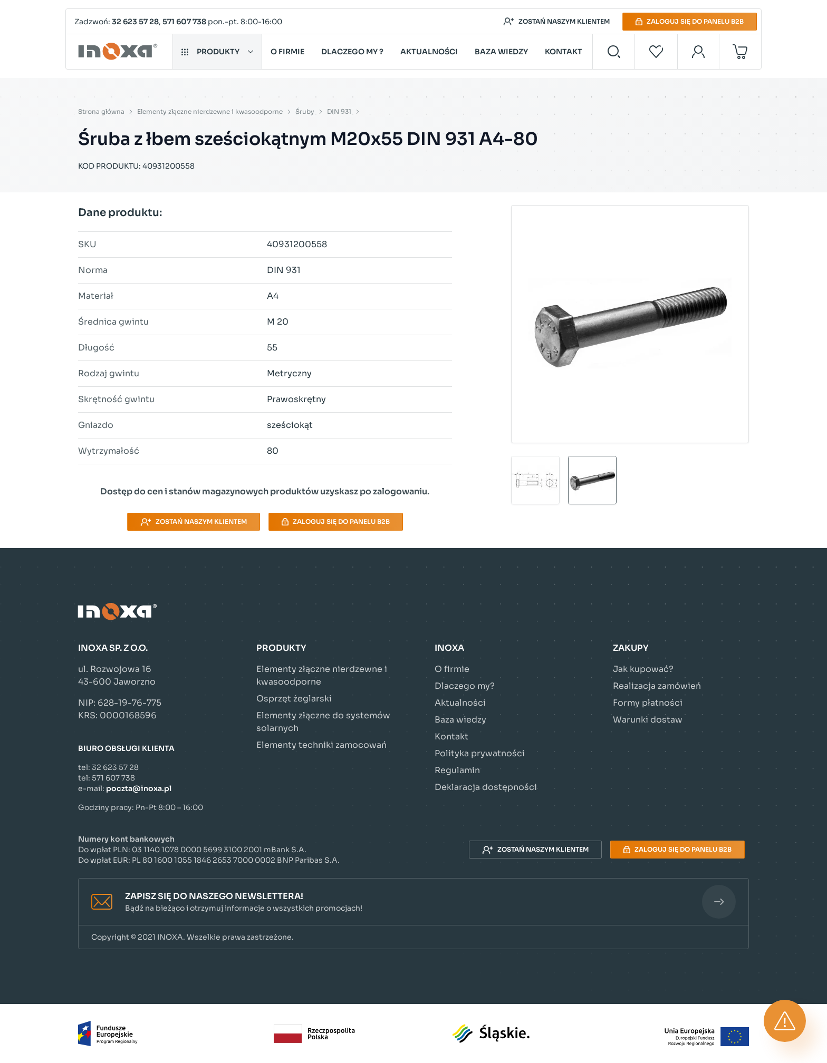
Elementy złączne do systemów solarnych (323, 722)
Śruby (304, 111)
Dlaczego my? (465, 685)
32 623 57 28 (135, 21)
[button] (413, 902)
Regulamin (457, 770)
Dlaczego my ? (352, 51)
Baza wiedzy (501, 51)
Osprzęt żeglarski (294, 698)
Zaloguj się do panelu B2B (690, 21)
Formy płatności (647, 702)
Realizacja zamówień (657, 685)
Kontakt (563, 51)
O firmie (287, 51)
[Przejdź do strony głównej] (119, 51)
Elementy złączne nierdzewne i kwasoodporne (210, 111)
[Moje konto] (698, 51)
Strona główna (101, 111)
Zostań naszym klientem (556, 21)
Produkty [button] (217, 51)
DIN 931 (339, 111)
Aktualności (429, 51)
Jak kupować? (643, 669)
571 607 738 (184, 21)
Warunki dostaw (647, 719)
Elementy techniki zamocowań (321, 744)
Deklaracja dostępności (486, 787)
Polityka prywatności (480, 753)
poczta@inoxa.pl (138, 788)
